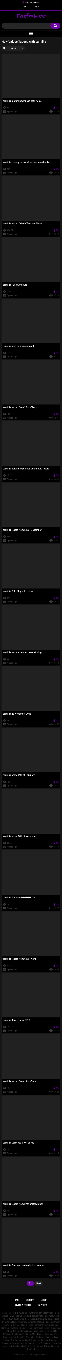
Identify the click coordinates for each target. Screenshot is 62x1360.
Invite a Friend (23, 1305)
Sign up (25, 7)
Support (42, 1305)
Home (16, 1300)
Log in (37, 7)
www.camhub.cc (32, 2)
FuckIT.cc (27, 1354)
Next (38, 1283)
